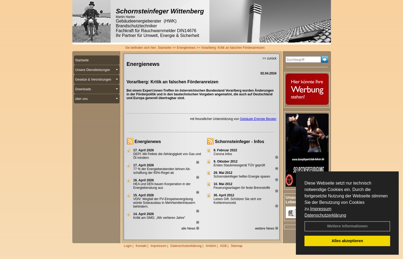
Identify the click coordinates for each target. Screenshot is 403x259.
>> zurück (269, 58)
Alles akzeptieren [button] (347, 241)
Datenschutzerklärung (325, 215)
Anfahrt (211, 246)
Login (128, 246)
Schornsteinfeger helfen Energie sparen (242, 176)
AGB (223, 246)
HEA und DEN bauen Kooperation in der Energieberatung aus (162, 186)
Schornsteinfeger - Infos (239, 141)
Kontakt (141, 246)
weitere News (266, 228)
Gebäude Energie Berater (258, 119)
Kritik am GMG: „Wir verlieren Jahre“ (159, 218)
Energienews (148, 141)
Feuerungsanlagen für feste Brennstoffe (242, 188)
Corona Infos (223, 154)
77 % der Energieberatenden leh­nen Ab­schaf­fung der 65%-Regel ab (162, 171)
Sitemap (236, 246)
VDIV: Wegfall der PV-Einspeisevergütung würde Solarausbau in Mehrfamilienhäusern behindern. (164, 202)
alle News (190, 228)
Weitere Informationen (347, 226)
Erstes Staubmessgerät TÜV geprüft (239, 165)
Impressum (320, 209)
